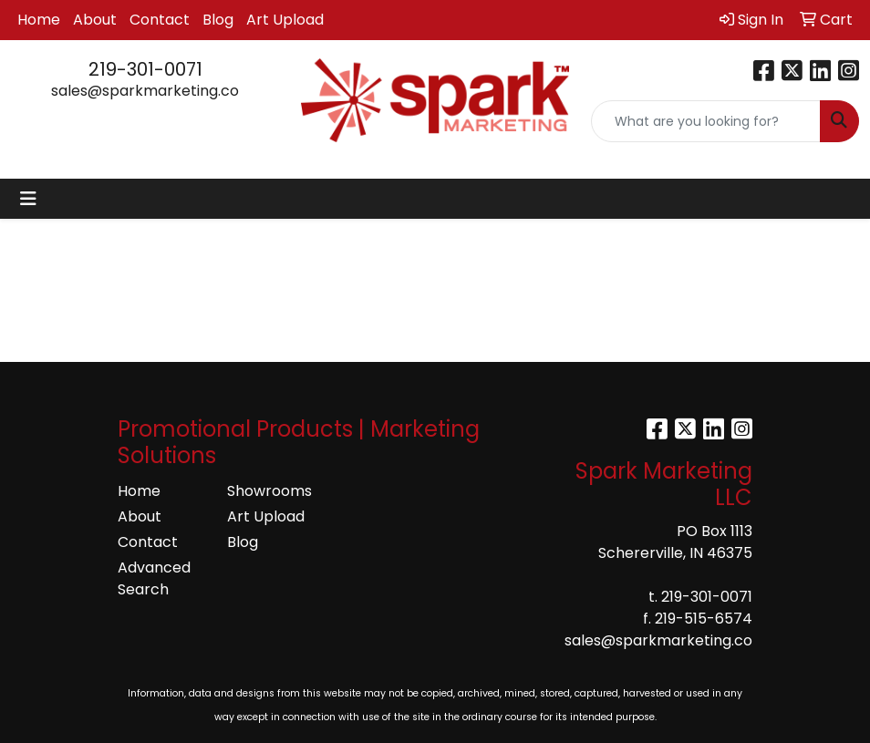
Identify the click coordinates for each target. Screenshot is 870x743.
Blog (217, 19)
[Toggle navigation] (28, 199)
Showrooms (269, 490)
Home (38, 19)
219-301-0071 (145, 69)
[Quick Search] (706, 121)
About (95, 19)
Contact (159, 19)
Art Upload (285, 19)
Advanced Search (154, 578)
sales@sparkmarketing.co (145, 90)
